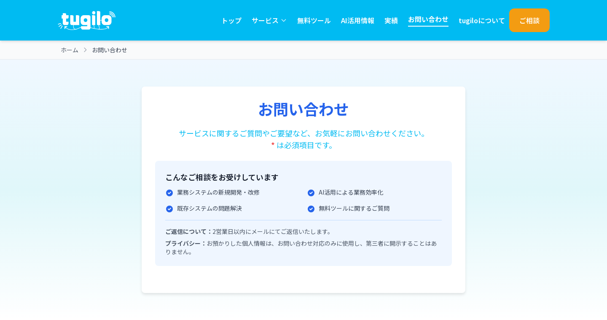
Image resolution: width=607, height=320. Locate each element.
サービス (269, 20)
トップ (231, 20)
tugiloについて (482, 20)
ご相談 (529, 20)
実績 (391, 20)
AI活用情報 (357, 20)
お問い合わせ (428, 19)
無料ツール (314, 20)
